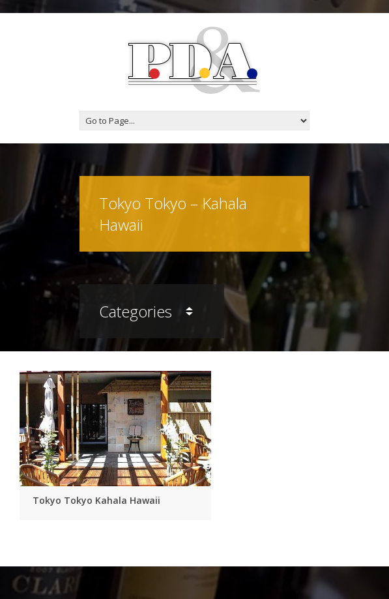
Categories (146, 311)
